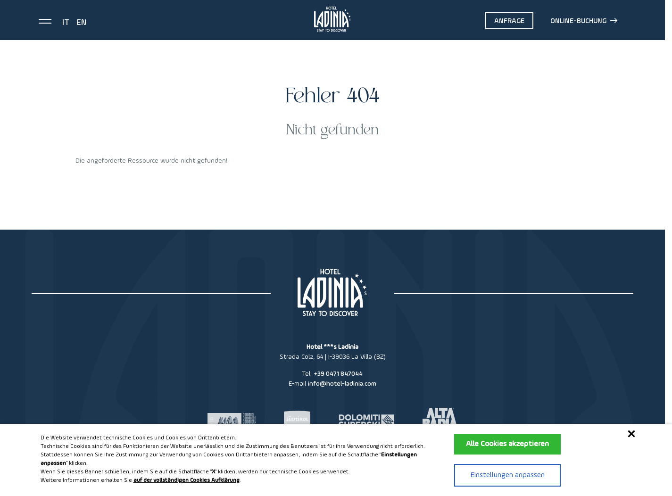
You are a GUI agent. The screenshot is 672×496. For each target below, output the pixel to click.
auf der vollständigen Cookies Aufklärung (186, 480)
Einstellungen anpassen (508, 475)
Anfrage (509, 21)
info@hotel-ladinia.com (342, 383)
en (81, 22)
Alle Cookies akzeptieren (507, 444)
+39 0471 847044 (338, 374)
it (65, 22)
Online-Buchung (583, 21)
